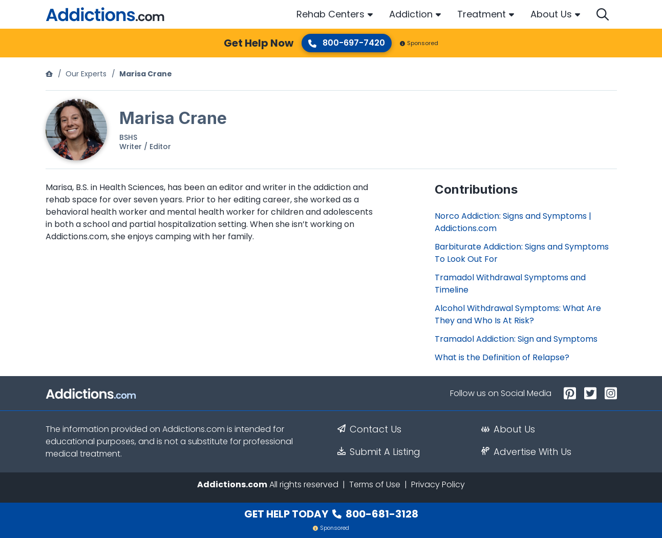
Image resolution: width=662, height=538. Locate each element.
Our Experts (86, 74)
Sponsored (419, 43)
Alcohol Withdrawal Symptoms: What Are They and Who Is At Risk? (518, 314)
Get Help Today (331, 514)
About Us (551, 14)
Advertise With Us (526, 452)
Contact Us (369, 429)
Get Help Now (258, 43)
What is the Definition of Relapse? (502, 357)
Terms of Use (374, 484)
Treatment (481, 14)
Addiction (411, 14)
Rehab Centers (330, 14)
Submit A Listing (378, 452)
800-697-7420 (346, 43)
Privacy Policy (438, 484)
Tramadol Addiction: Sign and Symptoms (516, 339)
